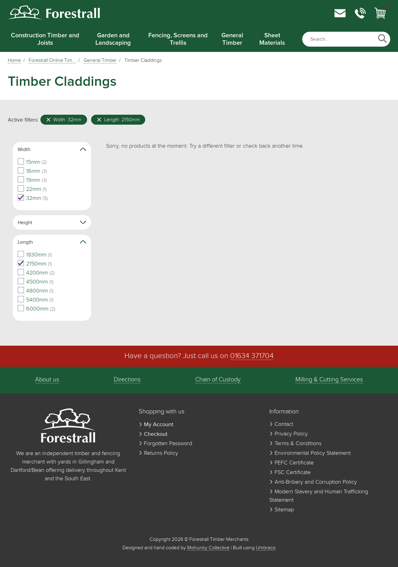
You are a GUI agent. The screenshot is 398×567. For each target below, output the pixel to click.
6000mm (36, 309)
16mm (32, 171)
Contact (281, 424)
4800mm (35, 291)
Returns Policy (158, 453)
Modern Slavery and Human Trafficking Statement (318, 496)
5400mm (35, 300)
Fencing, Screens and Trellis (178, 39)
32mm (33, 198)
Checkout (153, 434)
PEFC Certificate (291, 463)
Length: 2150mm (118, 119)
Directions (127, 380)
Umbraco (265, 548)
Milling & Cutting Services (329, 380)
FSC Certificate (290, 472)
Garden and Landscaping (113, 39)
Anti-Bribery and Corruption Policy (313, 482)
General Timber (232, 39)
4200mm (36, 273)
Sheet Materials (272, 39)
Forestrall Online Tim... (52, 60)
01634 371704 (252, 356)
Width (52, 149)
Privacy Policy (288, 434)
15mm (32, 162)
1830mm (35, 255)
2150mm (35, 264)
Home (14, 60)
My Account (156, 424)
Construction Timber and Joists (45, 39)
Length (52, 242)
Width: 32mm (64, 119)
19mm (32, 180)
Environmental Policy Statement (310, 453)
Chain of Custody (218, 380)
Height (52, 222)
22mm (32, 189)
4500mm (35, 282)
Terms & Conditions (295, 443)
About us (47, 380)
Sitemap (281, 510)
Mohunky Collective (208, 548)
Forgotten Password (165, 443)
